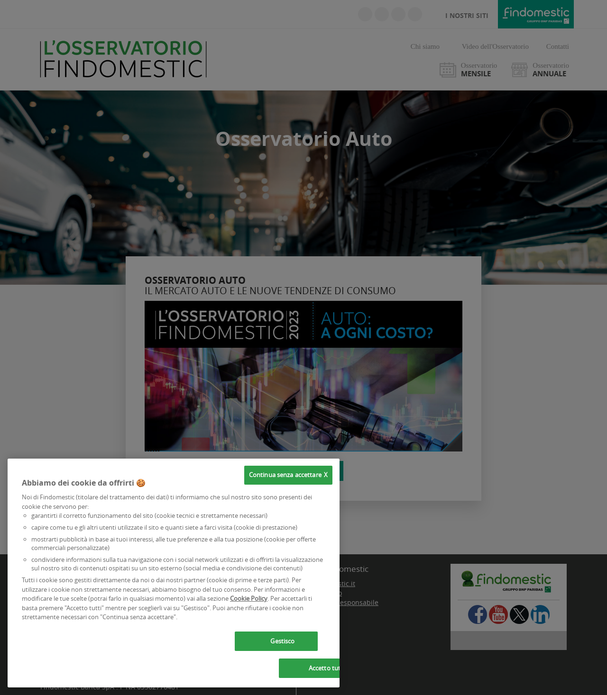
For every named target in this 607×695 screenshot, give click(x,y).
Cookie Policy (248, 598)
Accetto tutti (327, 668)
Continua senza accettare (285, 474)
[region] (174, 573)
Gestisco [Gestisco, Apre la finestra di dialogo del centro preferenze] (282, 641)
